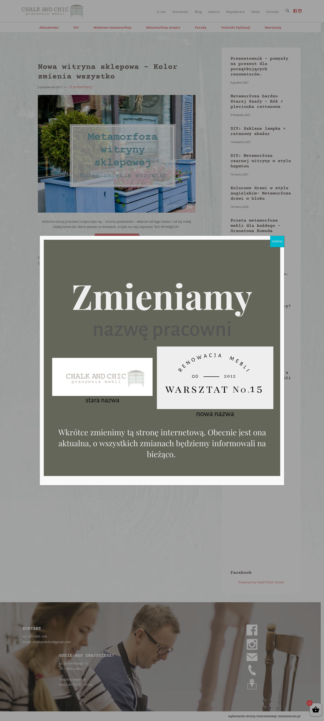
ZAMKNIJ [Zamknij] (277, 241)
